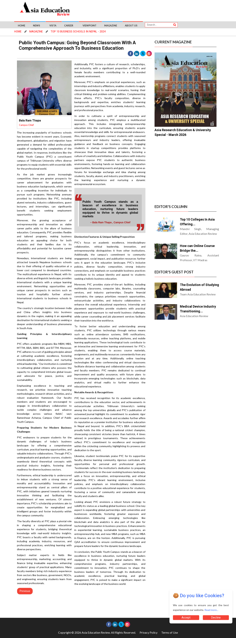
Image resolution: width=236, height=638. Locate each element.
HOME (18, 31)
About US (131, 25)
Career (68, 25)
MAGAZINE (36, 31)
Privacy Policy (148, 632)
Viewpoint (89, 25)
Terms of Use (169, 632)
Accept (186, 617)
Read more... (211, 609)
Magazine (110, 25)
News (36, 25)
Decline (216, 617)
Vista (52, 25)
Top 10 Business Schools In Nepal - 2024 (78, 31)
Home (21, 25)
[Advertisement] (149, 9)
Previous (25, 591)
